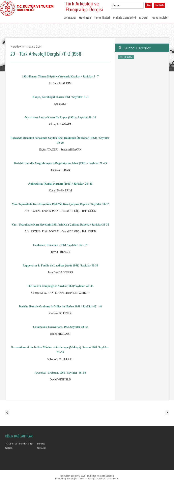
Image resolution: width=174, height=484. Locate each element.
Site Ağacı (41, 447)
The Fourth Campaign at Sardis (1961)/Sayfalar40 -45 (60, 286)
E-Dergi (143, 17)
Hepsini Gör (126, 57)
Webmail (9, 447)
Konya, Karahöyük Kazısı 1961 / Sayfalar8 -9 (60, 97)
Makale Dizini (160, 17)
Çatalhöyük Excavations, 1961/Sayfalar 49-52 (60, 326)
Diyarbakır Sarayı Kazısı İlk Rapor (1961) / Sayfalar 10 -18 (60, 117)
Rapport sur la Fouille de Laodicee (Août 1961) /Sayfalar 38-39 (60, 265)
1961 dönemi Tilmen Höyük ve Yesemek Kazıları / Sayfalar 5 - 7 (60, 76)
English (159, 5)
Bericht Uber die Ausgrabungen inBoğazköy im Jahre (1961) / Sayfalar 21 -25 (60, 163)
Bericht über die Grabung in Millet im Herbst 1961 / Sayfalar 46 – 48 (60, 306)
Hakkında (85, 17)
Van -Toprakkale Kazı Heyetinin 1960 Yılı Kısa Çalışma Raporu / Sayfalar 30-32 (60, 204)
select (144, 5)
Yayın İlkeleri (102, 17)
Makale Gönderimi (124, 17)
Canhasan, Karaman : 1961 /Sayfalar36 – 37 (60, 245)
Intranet (41, 443)
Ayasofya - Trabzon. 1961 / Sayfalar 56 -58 (60, 372)
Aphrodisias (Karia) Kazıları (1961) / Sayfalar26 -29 (60, 183)
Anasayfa (70, 17)
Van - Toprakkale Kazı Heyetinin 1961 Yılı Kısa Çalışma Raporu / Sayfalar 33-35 (60, 224)
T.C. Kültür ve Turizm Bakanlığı (19, 443)
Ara (149, 5)
